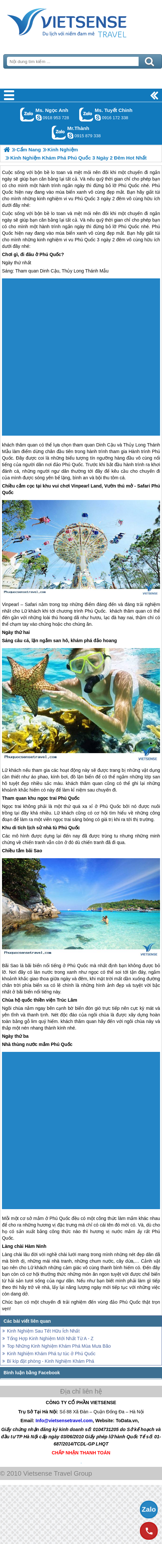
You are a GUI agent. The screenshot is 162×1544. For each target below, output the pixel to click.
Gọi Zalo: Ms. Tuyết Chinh (86, 114)
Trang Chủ (81, 21)
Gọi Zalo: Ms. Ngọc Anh (27, 114)
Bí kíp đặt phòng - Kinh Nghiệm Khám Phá (50, 1361)
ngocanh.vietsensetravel (38, 117)
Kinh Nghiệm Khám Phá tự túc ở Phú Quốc (51, 1353)
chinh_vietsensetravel (97, 117)
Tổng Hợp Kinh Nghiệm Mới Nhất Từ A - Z (50, 1338)
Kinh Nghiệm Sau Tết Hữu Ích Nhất (43, 1331)
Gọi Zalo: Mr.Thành (58, 132)
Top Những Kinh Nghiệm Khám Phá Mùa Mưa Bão (59, 1346)
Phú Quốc (128, 226)
